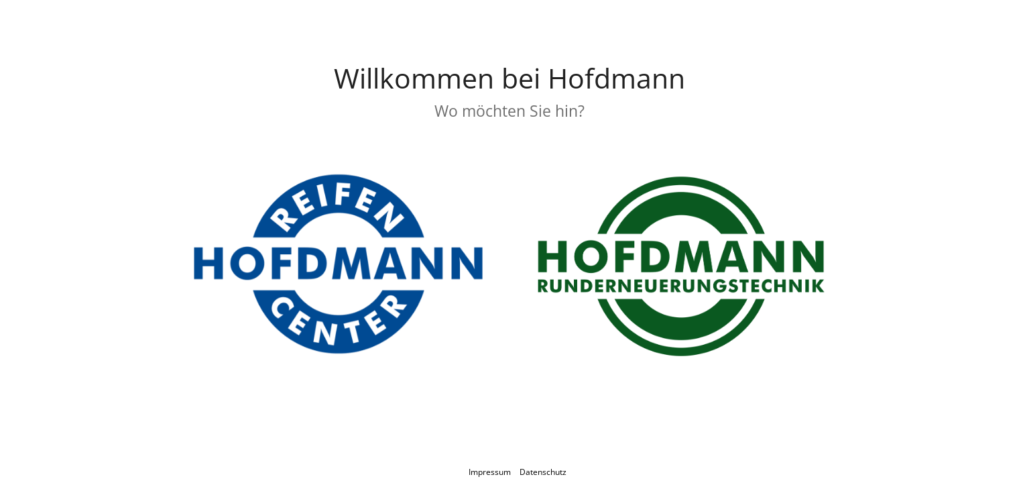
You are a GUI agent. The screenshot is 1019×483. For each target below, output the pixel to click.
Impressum (490, 472)
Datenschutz (543, 472)
